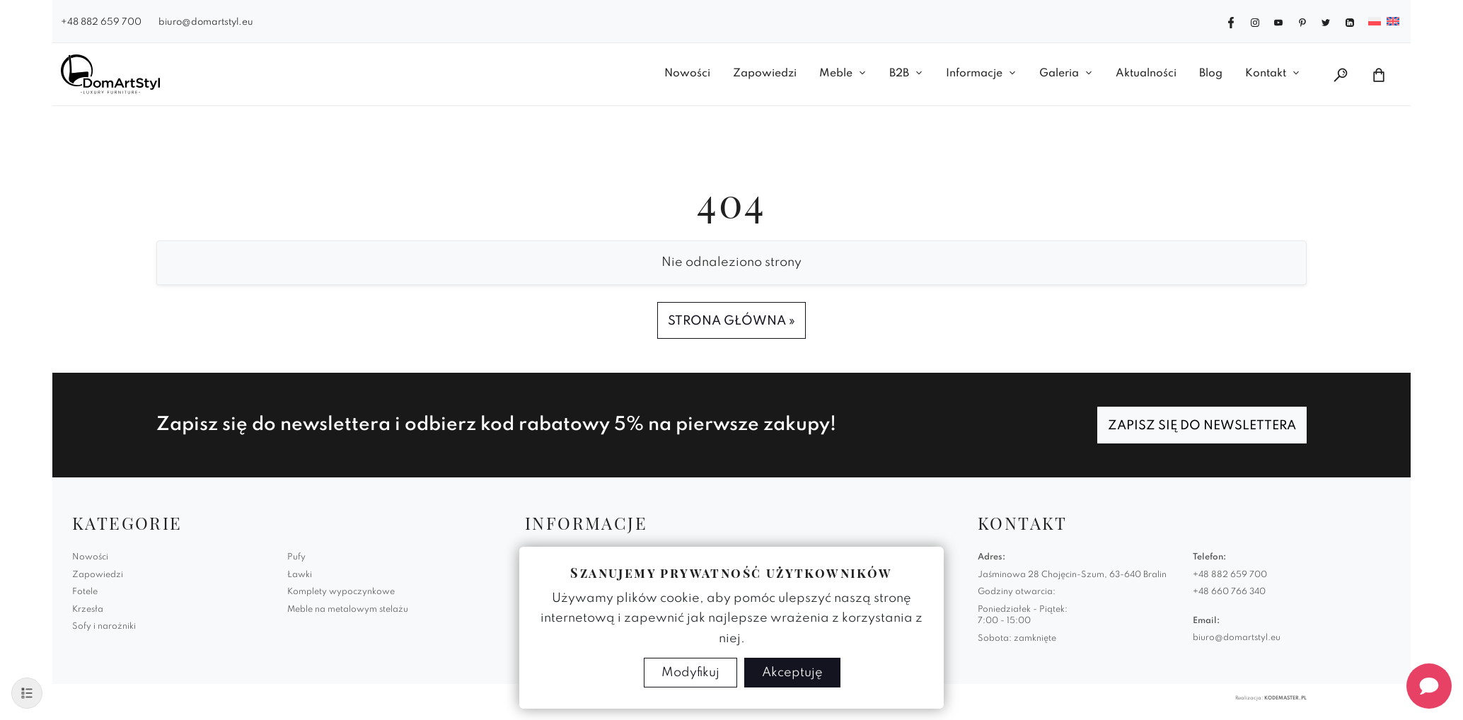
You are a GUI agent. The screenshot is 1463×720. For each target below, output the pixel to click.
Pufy (296, 557)
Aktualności (1146, 73)
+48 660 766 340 (1229, 592)
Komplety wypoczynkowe (341, 592)
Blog (1210, 73)
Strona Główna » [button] (731, 321)
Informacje (974, 73)
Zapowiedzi (765, 73)
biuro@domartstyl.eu (205, 22)
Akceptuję (792, 672)
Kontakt (1265, 73)
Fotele (85, 592)
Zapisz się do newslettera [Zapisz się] (1202, 425)
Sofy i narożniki (104, 626)
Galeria (1059, 73)
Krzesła (87, 609)
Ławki (299, 575)
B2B (899, 73)
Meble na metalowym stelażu (347, 609)
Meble (835, 73)
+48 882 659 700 (101, 22)
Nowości (687, 73)
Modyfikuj (690, 672)
